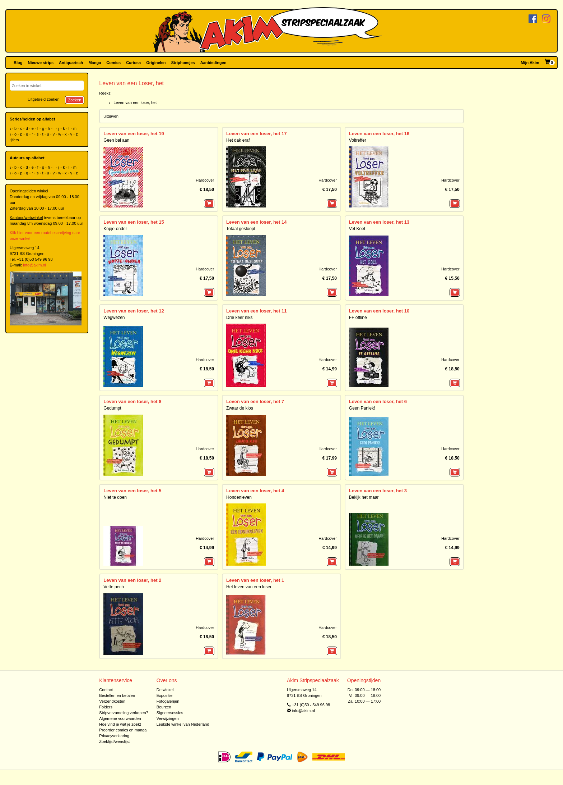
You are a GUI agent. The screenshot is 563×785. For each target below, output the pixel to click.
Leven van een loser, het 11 (256, 311)
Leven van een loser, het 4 (255, 490)
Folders (105, 707)
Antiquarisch (71, 62)
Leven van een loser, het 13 (379, 222)
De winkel (165, 690)
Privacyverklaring (114, 736)
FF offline (358, 317)
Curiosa (133, 62)
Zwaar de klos (239, 408)
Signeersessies (170, 713)
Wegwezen (114, 317)
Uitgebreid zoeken (44, 99)
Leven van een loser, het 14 (256, 222)
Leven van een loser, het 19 (133, 133)
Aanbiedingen (213, 62)
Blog (18, 62)
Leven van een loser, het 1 (255, 580)
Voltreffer (357, 140)
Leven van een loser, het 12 (133, 311)
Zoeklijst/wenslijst (114, 741)
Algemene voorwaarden (120, 718)
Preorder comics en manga (122, 730)
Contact (106, 690)
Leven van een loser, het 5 (132, 490)
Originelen (156, 62)
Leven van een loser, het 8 (132, 401)
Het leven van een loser (248, 586)
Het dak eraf (238, 140)
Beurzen (164, 707)
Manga (94, 62)
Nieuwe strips (41, 62)
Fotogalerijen (168, 701)
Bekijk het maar (364, 497)
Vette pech (113, 586)
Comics (113, 62)
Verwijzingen (168, 718)
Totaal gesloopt (240, 228)
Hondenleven (239, 497)
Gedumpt (112, 408)
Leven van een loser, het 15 (133, 222)
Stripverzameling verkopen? (123, 713)
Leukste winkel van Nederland (183, 724)
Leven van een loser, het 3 (378, 490)
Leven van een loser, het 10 (379, 311)
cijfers (14, 140)
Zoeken (75, 100)
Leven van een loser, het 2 (132, 580)
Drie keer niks (239, 317)
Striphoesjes (183, 62)
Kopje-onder (115, 228)
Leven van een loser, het (135, 102)
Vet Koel (357, 228)
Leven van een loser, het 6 (378, 401)
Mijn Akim (530, 62)
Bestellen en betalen (117, 695)
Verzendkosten (112, 701)
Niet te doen (115, 497)
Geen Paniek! (362, 408)
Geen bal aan (116, 140)
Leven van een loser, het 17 (256, 133)
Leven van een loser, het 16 (379, 133)
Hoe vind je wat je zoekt (120, 724)
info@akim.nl (34, 265)
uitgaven (110, 116)
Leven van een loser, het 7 (255, 401)
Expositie (165, 695)
